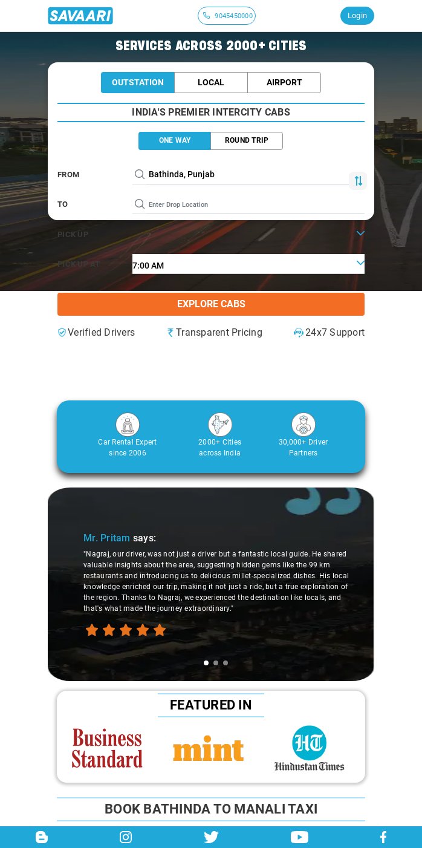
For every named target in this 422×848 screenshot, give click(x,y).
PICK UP (72, 234)
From (68, 174)
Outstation (138, 82)
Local (211, 82)
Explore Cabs (211, 304)
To (62, 204)
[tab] (206, 662)
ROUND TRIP (247, 140)
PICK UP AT (78, 264)
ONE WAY (175, 140)
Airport (284, 82)
